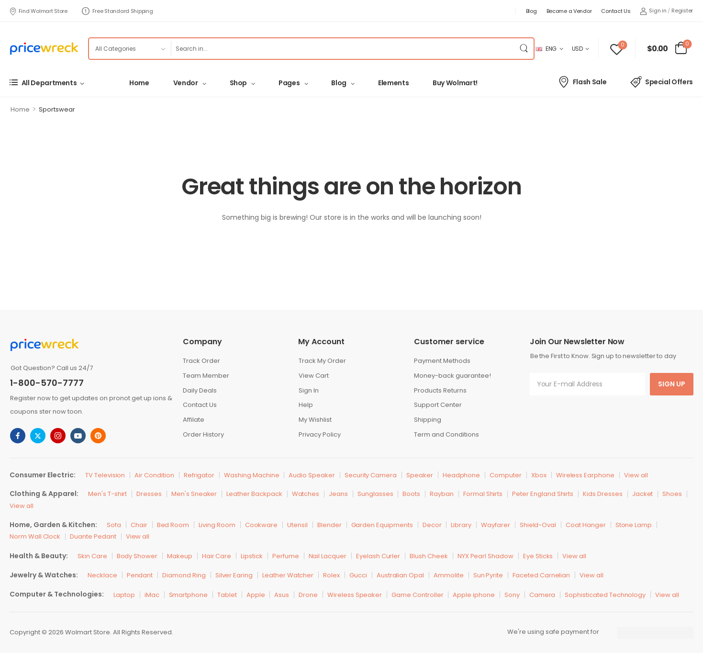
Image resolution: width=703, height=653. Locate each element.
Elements (393, 83)
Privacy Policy (320, 434)
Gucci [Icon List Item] (358, 575)
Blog (531, 11)
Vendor (185, 83)
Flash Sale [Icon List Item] (582, 82)
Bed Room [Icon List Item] (173, 524)
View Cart (314, 375)
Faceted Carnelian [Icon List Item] (541, 575)
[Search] (342, 48)
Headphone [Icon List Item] (461, 475)
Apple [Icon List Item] (255, 594)
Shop (238, 83)
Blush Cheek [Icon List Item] (428, 556)
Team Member (206, 375)
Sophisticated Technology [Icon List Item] (605, 594)
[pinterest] (98, 435)
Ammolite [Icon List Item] (449, 575)
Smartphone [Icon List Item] (188, 594)
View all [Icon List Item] (636, 475)
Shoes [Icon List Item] (672, 493)
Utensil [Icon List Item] (297, 524)
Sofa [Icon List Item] (114, 524)
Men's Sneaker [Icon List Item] (194, 493)
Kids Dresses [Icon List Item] (602, 493)
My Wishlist (315, 419)
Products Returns (440, 390)
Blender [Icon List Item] (329, 524)
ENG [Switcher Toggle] (546, 49)
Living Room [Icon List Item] (217, 524)
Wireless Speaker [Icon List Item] (354, 594)
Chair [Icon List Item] (139, 524)
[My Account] (653, 11)
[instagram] (58, 435)
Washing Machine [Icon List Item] (251, 475)
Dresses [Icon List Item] (149, 493)
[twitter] (37, 435)
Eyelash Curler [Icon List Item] (378, 556)
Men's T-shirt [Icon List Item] (107, 493)
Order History (203, 434)
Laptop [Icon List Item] (124, 594)
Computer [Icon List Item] (506, 475)
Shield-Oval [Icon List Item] (538, 524)
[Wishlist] (616, 49)
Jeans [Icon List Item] (338, 493)
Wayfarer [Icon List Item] (495, 524)
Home (139, 83)
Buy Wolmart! (455, 83)
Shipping (427, 419)
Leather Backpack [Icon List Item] (254, 493)
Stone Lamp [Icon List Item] (633, 524)
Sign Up (671, 384)
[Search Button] (524, 48)
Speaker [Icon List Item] (419, 475)
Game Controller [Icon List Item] (417, 594)
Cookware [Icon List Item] (261, 524)
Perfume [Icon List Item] (285, 556)
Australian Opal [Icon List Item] (400, 575)
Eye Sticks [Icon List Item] (538, 556)
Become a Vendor (569, 11)
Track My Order (322, 360)
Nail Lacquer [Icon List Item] (327, 556)
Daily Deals (200, 390)
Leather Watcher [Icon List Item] (287, 575)
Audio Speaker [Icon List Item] (312, 475)
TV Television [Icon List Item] (105, 475)
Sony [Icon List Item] (512, 594)
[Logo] (44, 48)
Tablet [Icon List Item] (227, 594)
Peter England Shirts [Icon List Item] (542, 493)
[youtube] (78, 435)
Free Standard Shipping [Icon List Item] (117, 11)
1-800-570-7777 (47, 383)
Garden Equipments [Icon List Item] (382, 524)
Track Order (201, 360)
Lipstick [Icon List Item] (252, 556)
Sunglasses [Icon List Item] (375, 493)
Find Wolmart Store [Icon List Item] (38, 11)
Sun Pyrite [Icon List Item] (488, 575)
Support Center (438, 404)
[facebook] (17, 435)
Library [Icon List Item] (461, 524)
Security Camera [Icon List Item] (371, 475)
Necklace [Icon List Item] (102, 575)
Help (306, 404)
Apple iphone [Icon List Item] (473, 594)
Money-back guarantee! (452, 375)
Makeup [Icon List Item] (179, 556)
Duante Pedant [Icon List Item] (93, 536)
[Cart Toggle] (667, 49)
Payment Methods (442, 360)
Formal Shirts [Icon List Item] (482, 493)
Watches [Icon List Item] (306, 493)
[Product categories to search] (129, 48)
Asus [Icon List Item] (281, 594)
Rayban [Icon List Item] (442, 493)
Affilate (193, 419)
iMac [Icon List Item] (152, 594)
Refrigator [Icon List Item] (199, 475)
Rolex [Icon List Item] (331, 575)
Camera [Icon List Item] (542, 594)
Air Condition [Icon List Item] (154, 475)
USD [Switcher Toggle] (577, 49)
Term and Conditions (446, 434)
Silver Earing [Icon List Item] (234, 575)
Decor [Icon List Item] (432, 524)
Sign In (309, 390)
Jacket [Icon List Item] (642, 493)
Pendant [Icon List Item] (140, 575)
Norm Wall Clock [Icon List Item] (35, 536)
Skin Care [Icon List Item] (92, 556)
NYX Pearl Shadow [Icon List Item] (485, 556)
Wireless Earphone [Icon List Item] (585, 475)
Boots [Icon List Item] (411, 493)
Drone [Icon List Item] (308, 594)
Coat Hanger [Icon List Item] (585, 524)
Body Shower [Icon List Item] (137, 556)
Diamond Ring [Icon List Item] (183, 575)
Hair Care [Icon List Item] (217, 556)
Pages (289, 83)
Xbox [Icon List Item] (539, 475)
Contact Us (615, 11)
